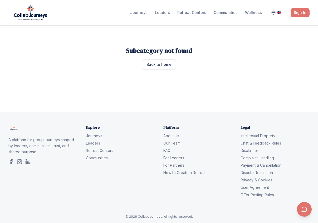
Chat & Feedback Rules (261, 143)
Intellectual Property (258, 135)
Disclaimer (249, 150)
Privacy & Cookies (256, 180)
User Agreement (255, 187)
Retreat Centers (191, 12)
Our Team (171, 143)
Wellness (253, 12)
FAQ (166, 150)
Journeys (139, 12)
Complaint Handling (257, 158)
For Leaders (173, 158)
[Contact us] (304, 209)
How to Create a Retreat (184, 172)
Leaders (162, 12)
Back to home (159, 64)
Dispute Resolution (257, 172)
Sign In (300, 12)
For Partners (173, 165)
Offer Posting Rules (257, 194)
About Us (171, 135)
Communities (226, 12)
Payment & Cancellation (261, 165)
